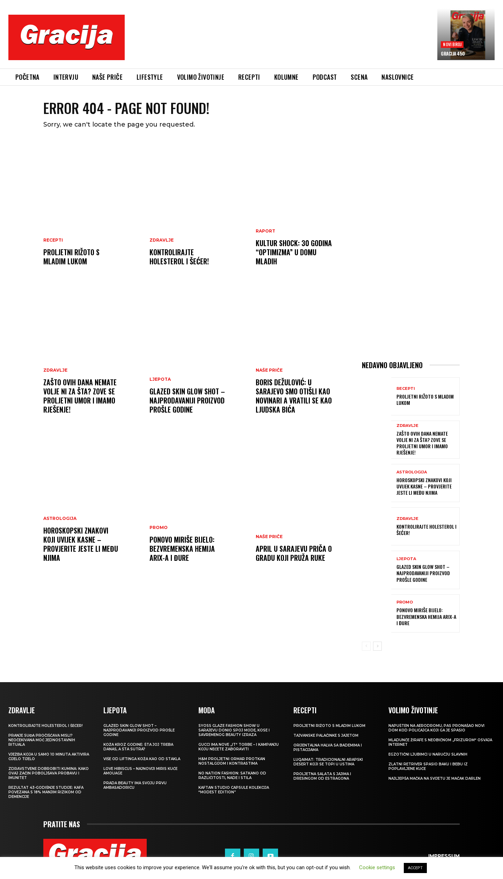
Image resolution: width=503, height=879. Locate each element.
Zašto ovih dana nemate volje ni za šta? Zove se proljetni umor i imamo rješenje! (80, 396)
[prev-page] (366, 646)
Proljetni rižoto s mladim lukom (71, 257)
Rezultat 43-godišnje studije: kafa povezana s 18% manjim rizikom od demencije (45, 792)
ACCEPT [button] (415, 868)
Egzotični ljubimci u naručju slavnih (427, 754)
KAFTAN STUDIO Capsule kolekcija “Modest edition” (233, 790)
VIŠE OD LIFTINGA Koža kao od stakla (141, 759)
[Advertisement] (281, 42)
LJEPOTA (160, 380)
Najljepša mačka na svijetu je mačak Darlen (434, 779)
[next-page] (377, 646)
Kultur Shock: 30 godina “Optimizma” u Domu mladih (294, 252)
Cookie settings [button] (377, 867)
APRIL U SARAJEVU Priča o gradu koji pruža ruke (294, 553)
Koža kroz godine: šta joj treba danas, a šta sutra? (138, 747)
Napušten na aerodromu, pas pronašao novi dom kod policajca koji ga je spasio (436, 728)
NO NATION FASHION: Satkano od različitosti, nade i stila (232, 775)
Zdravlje (55, 371)
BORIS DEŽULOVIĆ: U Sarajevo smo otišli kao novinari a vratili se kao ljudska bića (294, 396)
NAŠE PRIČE (269, 371)
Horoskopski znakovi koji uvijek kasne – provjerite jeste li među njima (80, 544)
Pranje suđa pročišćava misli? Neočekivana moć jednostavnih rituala (41, 740)
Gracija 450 (453, 53)
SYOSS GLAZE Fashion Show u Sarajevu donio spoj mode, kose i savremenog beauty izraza (234, 730)
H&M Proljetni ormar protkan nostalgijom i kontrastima (231, 761)
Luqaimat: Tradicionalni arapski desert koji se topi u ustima (328, 762)
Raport (265, 231)
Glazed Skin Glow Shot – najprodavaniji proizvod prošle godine (187, 400)
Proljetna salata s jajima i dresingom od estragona (322, 776)
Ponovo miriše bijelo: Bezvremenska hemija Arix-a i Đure (182, 549)
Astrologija (59, 519)
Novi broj (452, 44)
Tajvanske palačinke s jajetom (325, 736)
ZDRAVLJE (162, 240)
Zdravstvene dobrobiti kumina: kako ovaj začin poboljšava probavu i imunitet (48, 773)
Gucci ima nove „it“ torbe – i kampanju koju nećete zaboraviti (238, 747)
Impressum (444, 856)
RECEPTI (53, 240)
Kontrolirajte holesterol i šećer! (179, 257)
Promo (159, 528)
